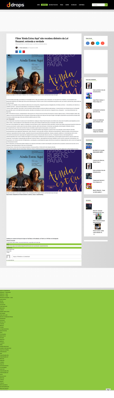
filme (25, 246)
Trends (2, 327)
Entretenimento (2, 318)
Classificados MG (4, 355)
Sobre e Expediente (5, 290)
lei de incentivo (34, 246)
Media (61, 4)
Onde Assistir (3, 351)
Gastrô (1, 381)
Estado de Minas (3, 299)
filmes (28, 246)
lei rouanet (41, 246)
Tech (1, 332)
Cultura (8, 249)
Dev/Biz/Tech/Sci (53, 4)
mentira (46, 246)
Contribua (81, 4)
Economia (2, 304)
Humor (67, 4)
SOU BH (1, 374)
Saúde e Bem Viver (4, 311)
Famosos (2, 320)
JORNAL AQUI (2, 360)
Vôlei (1, 344)
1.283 (94, 214)
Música (2, 325)
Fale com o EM (3, 315)
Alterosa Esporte (4, 388)
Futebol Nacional (4, 346)
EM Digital (2, 313)
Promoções (3, 334)
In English (74, 4)
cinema (17, 246)
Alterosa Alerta (3, 385)
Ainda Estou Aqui (14, 99)
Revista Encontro (3, 376)
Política (2, 303)
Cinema (2, 323)
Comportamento (4, 329)
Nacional (2, 308)
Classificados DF (4, 357)
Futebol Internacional (5, 348)
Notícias (44, 4)
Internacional (3, 306)
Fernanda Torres (30, 99)
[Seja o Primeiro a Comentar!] (46, 256)
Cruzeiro (2, 343)
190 (94, 234)
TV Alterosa (2, 383)
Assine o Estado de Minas (6, 316)
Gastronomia (3, 330)
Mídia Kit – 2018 (4, 296)
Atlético (2, 341)
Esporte (2, 364)
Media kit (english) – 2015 (6, 297)
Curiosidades (3, 367)
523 (94, 224)
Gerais (1, 301)
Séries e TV (2, 322)
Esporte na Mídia (4, 350)
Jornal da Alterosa (4, 386)
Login (8, 252)
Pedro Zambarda (23, 47)
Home (38, 4)
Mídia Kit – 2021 (4, 294)
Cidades (2, 362)
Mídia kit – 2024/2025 (5, 292)
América (2, 339)
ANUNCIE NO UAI (3, 336)
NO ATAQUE (2, 337)
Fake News (21, 246)
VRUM (1, 353)
